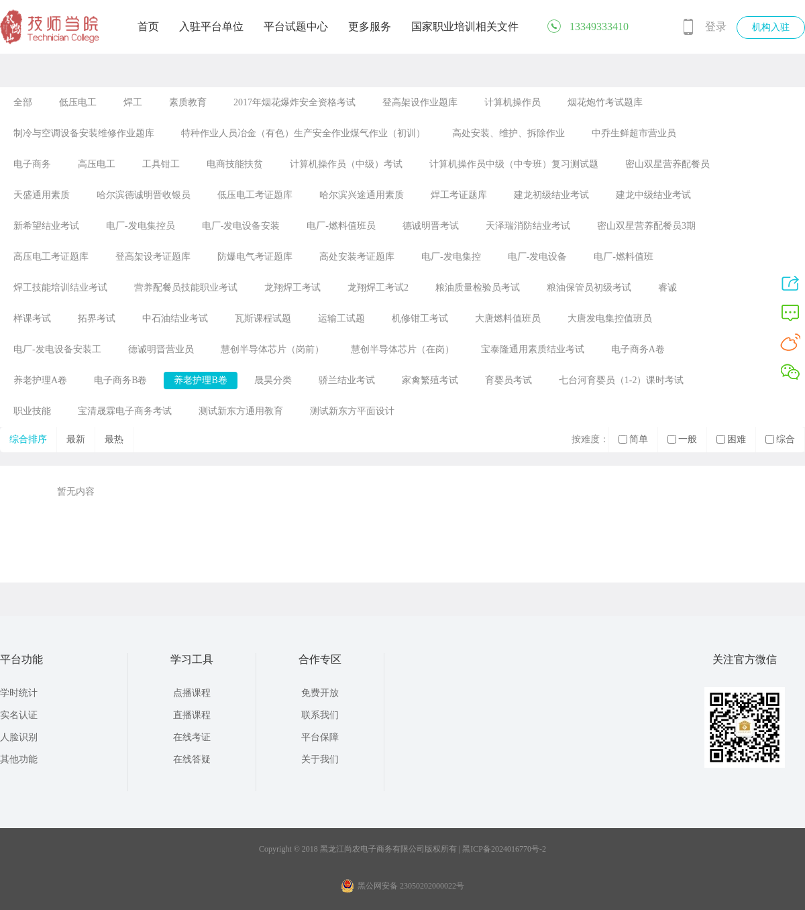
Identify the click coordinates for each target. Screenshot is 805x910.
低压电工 (78, 102)
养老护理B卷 (200, 380)
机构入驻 (771, 27)
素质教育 (188, 102)
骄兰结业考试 (347, 380)
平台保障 (320, 737)
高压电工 (96, 164)
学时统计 (19, 693)
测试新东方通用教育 (241, 411)
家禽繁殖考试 (430, 380)
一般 (682, 439)
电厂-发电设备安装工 (57, 349)
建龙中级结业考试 (653, 195)
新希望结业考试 (46, 226)
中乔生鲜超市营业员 (634, 133)
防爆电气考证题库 (254, 257)
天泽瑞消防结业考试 (528, 226)
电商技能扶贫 (235, 164)
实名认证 (19, 715)
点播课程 (192, 693)
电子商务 (32, 164)
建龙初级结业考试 (551, 195)
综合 (780, 439)
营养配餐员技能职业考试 (185, 288)
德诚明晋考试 (430, 226)
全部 (22, 102)
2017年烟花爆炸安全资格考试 (294, 102)
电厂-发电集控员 (140, 226)
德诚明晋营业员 (161, 349)
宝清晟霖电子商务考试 (125, 411)
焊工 (132, 102)
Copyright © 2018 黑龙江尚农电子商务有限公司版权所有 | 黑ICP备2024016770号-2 (402, 849)
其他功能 (19, 759)
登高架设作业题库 (420, 102)
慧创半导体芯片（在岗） (402, 349)
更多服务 (369, 26)
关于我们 (320, 759)
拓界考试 (96, 318)
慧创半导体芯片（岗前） (272, 349)
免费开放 (320, 693)
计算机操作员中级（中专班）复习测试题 (513, 164)
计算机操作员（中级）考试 (346, 164)
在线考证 (192, 737)
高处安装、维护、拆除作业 (508, 133)
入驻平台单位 (211, 26)
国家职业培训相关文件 (465, 26)
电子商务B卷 (120, 380)
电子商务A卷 (638, 349)
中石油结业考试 (175, 318)
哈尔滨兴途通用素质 (361, 195)
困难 (731, 439)
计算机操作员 (512, 102)
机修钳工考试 (420, 318)
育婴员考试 (508, 380)
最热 (114, 439)
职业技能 (32, 411)
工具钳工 (161, 164)
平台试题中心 (296, 26)
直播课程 (192, 715)
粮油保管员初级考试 (589, 288)
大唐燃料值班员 (508, 318)
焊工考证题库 (459, 195)
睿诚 (667, 288)
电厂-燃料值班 (623, 257)
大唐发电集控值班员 (610, 318)
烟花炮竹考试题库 (605, 102)
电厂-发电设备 (538, 257)
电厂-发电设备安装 (241, 226)
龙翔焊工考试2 (378, 288)
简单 (633, 439)
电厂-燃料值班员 (341, 226)
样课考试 (32, 318)
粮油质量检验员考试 (477, 288)
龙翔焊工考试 (292, 288)
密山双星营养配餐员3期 (646, 226)
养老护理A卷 (40, 380)
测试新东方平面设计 (352, 411)
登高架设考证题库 (153, 257)
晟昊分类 (273, 380)
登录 (716, 26)
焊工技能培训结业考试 (60, 288)
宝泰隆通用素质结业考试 (532, 349)
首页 (148, 26)
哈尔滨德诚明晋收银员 (144, 195)
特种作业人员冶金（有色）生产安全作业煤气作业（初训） (303, 133)
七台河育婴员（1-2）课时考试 (621, 380)
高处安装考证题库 (356, 257)
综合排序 (28, 439)
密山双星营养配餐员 (667, 164)
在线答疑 (192, 759)
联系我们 (320, 715)
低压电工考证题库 (254, 195)
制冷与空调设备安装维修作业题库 (83, 133)
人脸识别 (19, 737)
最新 (75, 439)
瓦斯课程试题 (263, 318)
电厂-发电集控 (451, 257)
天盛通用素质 (41, 195)
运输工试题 (341, 318)
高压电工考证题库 (51, 257)
